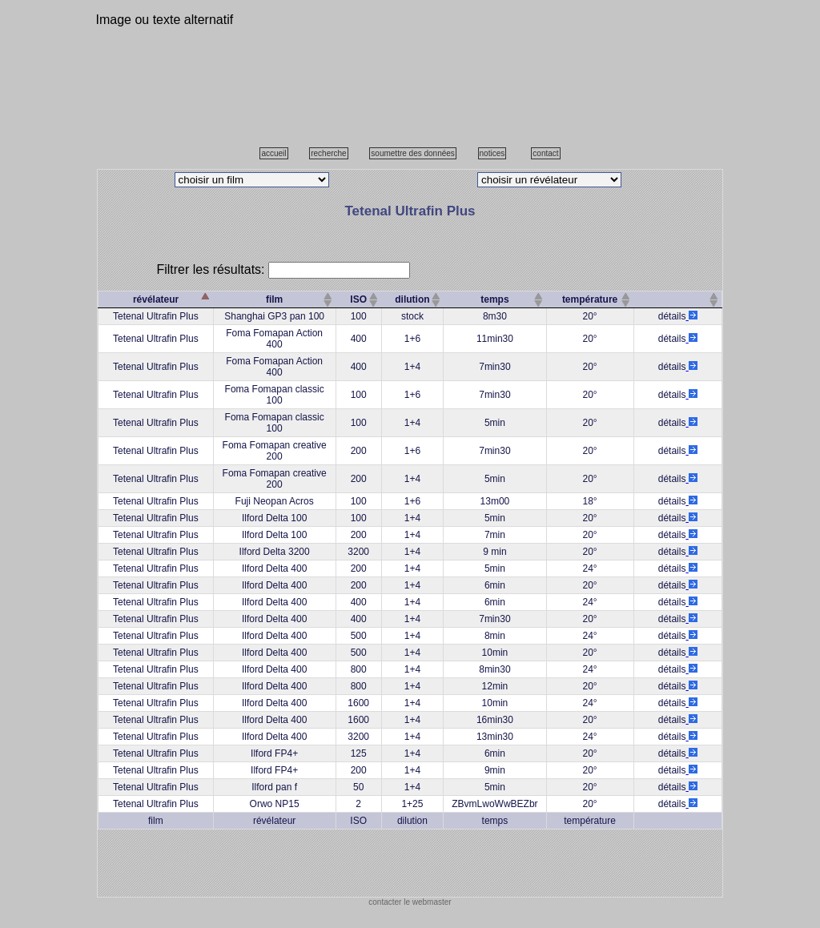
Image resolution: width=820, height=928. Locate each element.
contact (545, 153)
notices (492, 153)
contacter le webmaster (409, 902)
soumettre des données (413, 153)
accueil (273, 153)
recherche (328, 153)
